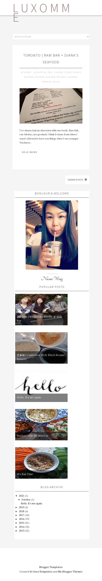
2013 (22, 530)
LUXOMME (43, 12)
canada (59, 72)
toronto (46, 82)
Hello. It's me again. (29, 397)
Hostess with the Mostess (32, 435)
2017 (22, 515)
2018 (22, 511)
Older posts (77, 179)
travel (56, 82)
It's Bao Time (25, 474)
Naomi (28, 72)
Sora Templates (42, 571)
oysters (40, 77)
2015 (22, 522)
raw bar (50, 77)
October (26, 499)
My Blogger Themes (70, 571)
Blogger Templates (51, 567)
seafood (72, 77)
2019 (22, 507)
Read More (29, 152)
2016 (22, 519)
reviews (61, 77)
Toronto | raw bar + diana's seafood (51, 58)
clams (68, 72)
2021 (22, 495)
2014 (22, 526)
